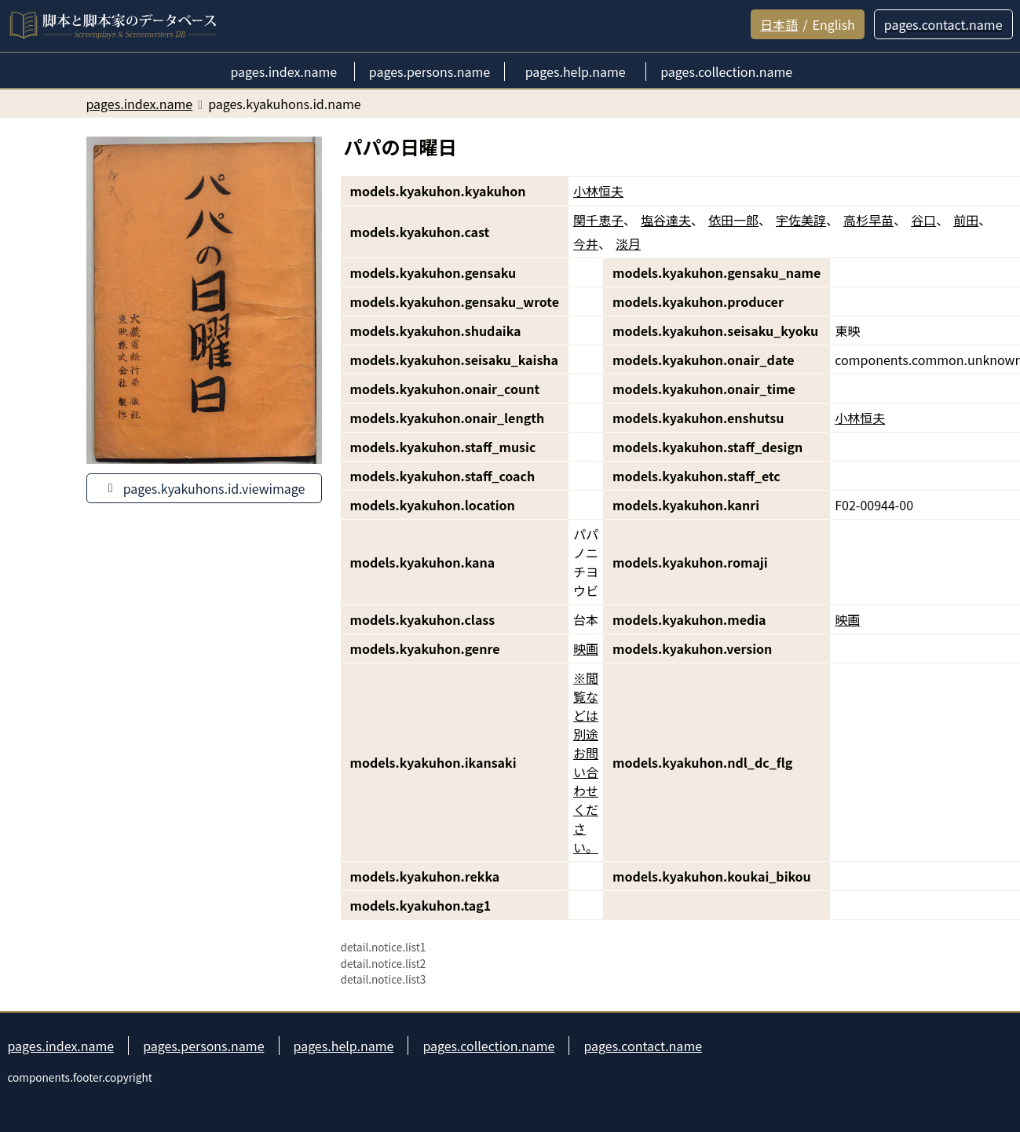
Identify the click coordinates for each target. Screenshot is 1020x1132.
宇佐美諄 (801, 219)
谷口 (923, 219)
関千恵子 (598, 219)
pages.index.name (61, 1045)
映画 (847, 619)
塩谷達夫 (666, 219)
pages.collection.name (488, 1045)
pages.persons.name (203, 1045)
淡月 (628, 243)
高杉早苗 (868, 219)
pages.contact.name (642, 1045)
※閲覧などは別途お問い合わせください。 (585, 762)
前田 (965, 219)
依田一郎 (733, 219)
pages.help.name (344, 1045)
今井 (585, 243)
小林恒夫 (598, 190)
